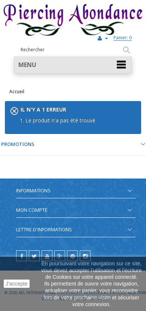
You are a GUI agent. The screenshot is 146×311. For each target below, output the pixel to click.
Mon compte (32, 210)
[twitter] (34, 255)
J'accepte (17, 284)
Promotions (17, 144)
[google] (59, 255)
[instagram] (85, 255)
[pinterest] (72, 255)
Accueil (16, 91)
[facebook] (21, 255)
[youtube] (47, 255)
